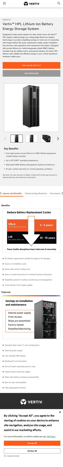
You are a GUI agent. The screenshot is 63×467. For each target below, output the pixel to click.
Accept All (32, 443)
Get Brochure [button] (31, 73)
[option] (31, 107)
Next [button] (57, 138)
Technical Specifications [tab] (36, 193)
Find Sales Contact (31, 65)
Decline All (32, 451)
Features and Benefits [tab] (11, 193)
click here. (51, 436)
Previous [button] (5, 138)
